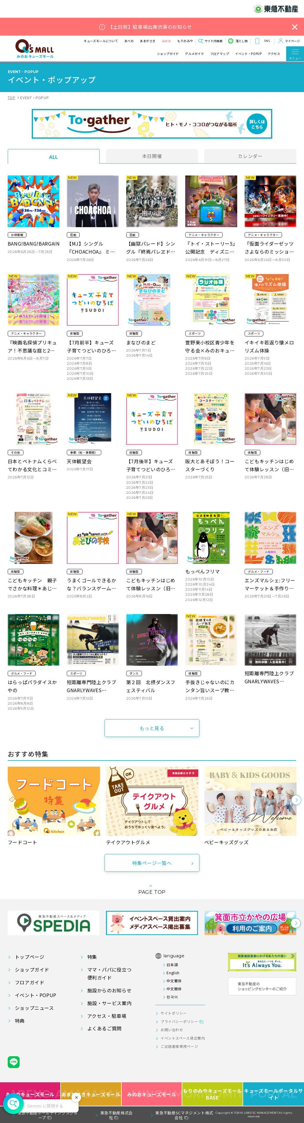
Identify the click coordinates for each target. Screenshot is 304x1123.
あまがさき (142, 41)
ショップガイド (168, 54)
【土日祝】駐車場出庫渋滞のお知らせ (150, 26)
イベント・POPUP (248, 54)
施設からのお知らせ (109, 990)
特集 (92, 956)
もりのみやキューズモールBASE (212, 1094)
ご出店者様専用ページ (179, 1046)
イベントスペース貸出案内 (183, 1037)
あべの (123, 41)
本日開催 (152, 156)
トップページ (30, 956)
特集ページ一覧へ (152, 862)
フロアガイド (30, 982)
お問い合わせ (172, 1029)
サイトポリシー (174, 1013)
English (173, 972)
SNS (267, 41)
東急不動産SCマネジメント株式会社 (184, 1115)
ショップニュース (34, 1007)
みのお (160, 41)
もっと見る (152, 728)
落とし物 (242, 41)
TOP (11, 97)
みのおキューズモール (151, 1094)
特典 (20, 1020)
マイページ (292, 41)
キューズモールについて (95, 41)
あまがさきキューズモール (91, 1094)
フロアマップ (219, 54)
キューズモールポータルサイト (273, 1094)
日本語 (172, 964)
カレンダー (250, 156)
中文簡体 (174, 988)
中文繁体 (174, 980)
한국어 (172, 996)
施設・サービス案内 (109, 1003)
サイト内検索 (213, 41)
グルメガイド (194, 54)
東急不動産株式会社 (116, 1115)
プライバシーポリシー (179, 1021)
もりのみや (179, 41)
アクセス (274, 54)
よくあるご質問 (104, 1028)
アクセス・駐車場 (106, 1015)
